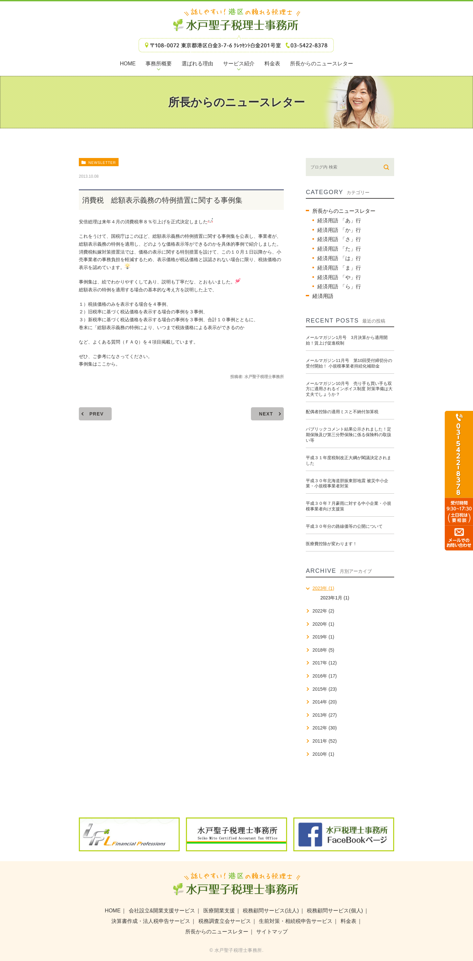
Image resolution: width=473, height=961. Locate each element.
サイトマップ (272, 931)
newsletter (102, 163)
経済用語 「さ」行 (339, 239)
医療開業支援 (219, 910)
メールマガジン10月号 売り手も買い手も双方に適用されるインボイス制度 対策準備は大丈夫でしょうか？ (349, 389)
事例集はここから (97, 364)
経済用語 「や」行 (339, 277)
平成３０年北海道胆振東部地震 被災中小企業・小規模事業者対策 (347, 483)
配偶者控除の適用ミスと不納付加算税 (342, 411)
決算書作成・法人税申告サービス (150, 921)
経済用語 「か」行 (339, 230)
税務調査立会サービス (224, 921)
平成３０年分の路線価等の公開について (344, 526)
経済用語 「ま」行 (339, 268)
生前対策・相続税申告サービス (295, 921)
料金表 (348, 921)
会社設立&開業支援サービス (162, 910)
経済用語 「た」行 (339, 249)
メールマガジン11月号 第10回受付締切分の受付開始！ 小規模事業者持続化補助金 (349, 363)
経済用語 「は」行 (339, 258)
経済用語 (322, 296)
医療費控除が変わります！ (331, 543)
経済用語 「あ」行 (339, 220)
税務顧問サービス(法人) (271, 910)
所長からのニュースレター (343, 211)
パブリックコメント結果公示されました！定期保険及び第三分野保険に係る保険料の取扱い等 (348, 435)
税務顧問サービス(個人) (335, 910)
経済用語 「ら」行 (339, 286)
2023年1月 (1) (334, 597)
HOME (113, 910)
